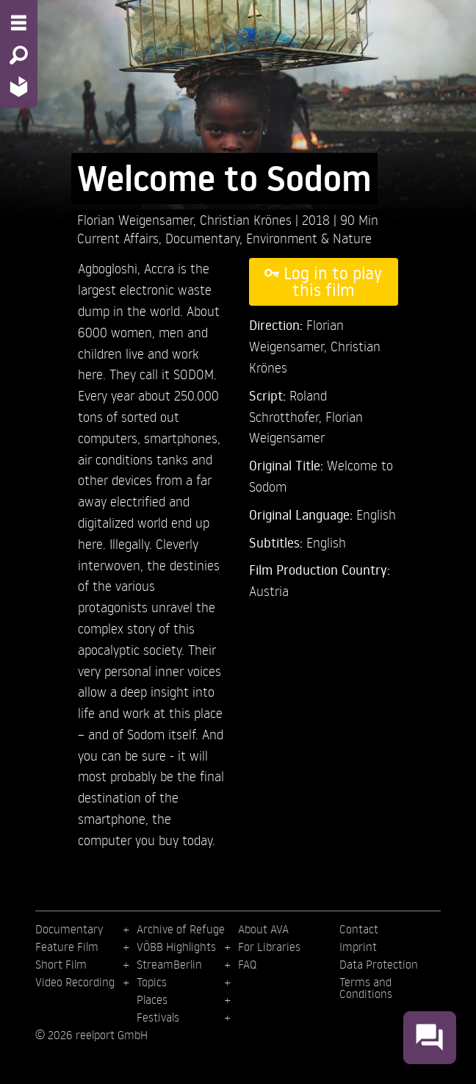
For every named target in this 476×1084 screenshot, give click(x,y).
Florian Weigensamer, (138, 219)
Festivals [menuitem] (158, 1017)
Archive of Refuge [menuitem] (181, 929)
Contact (358, 929)
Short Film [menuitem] (61, 964)
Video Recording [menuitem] (75, 981)
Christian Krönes (247, 219)
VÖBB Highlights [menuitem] (176, 946)
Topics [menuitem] (152, 981)
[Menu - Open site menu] (19, 23)
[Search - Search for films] (19, 55)
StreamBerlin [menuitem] (169, 964)
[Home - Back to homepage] (19, 86)
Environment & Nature (309, 237)
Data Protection (378, 964)
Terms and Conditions (365, 987)
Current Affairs (118, 237)
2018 (317, 219)
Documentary (202, 237)
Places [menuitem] (152, 999)
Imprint (358, 946)
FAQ (247, 964)
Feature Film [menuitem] (66, 946)
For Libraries (269, 946)
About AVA (263, 929)
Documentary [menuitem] (69, 929)
